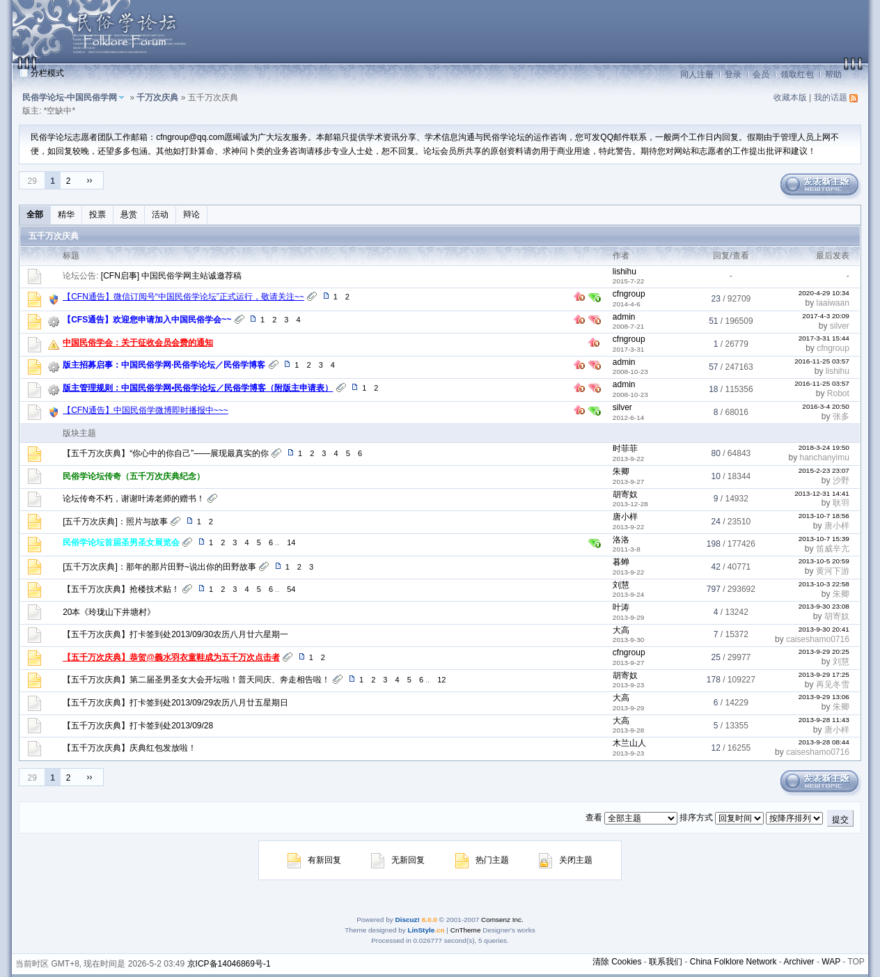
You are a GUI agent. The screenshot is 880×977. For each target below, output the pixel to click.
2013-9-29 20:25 (824, 651)
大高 (621, 630)
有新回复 (314, 860)
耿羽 (841, 503)
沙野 (841, 480)
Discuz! (407, 919)
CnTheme (465, 930)
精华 (66, 214)
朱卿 (621, 471)
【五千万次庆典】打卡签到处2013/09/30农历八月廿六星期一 (175, 634)
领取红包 (797, 74)
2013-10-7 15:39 (824, 538)
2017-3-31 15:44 (824, 338)
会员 (761, 74)
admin (624, 317)
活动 (160, 214)
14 (291, 542)
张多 (841, 416)
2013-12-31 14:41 (821, 493)
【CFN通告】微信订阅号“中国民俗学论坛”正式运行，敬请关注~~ (183, 297)
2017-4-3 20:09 (825, 316)
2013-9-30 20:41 (824, 629)
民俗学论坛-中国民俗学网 (69, 97)
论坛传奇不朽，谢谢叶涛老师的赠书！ (134, 498)
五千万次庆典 (54, 236)
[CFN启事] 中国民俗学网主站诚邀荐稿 (171, 276)
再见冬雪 (832, 684)
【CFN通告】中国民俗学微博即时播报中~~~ (145, 410)
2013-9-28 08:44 (824, 742)
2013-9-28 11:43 (824, 720)
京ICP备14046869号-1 (229, 964)
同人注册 (697, 74)
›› (90, 180)
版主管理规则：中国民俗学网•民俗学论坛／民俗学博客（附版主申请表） (198, 388)
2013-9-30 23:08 (824, 606)
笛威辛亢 (832, 549)
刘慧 (621, 585)
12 (441, 679)
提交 (840, 819)
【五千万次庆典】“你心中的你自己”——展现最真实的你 (166, 453)
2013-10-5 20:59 (824, 561)
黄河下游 (832, 571)
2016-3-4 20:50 (825, 406)
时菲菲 (625, 448)
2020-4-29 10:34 (824, 293)
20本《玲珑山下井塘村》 (109, 612)
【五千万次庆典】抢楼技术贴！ (121, 589)
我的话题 (830, 97)
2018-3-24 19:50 (824, 447)
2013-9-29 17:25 (824, 674)
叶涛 (621, 607)
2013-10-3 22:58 (824, 584)
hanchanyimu (824, 457)
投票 (97, 214)
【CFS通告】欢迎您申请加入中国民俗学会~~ (147, 320)
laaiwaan (832, 303)
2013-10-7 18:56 (824, 515)
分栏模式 (47, 73)
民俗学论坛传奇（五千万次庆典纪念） (134, 476)
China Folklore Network (733, 962)
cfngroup (629, 294)
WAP (831, 962)
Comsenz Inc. (502, 919)
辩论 (191, 214)
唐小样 (625, 517)
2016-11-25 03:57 (821, 361)
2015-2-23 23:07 (824, 470)
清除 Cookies (617, 962)
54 (291, 589)
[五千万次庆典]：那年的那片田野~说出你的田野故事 (159, 567)
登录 (733, 74)
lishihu (624, 271)
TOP (855, 962)
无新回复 (398, 860)
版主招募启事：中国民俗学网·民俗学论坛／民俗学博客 (164, 365)
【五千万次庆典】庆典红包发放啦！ (129, 748)
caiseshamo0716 (817, 639)
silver (839, 326)
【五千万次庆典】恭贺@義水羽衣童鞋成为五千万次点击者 (171, 657)
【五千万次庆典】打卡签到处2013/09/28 (138, 725)
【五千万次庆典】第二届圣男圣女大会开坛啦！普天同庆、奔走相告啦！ (196, 680)
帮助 (833, 74)
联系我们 (665, 962)
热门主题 (482, 860)
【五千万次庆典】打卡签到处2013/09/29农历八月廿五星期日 (175, 703)
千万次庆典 (157, 97)
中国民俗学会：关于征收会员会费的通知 (138, 342)
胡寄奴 (625, 494)
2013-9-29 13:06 (824, 697)
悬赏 (128, 214)
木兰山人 (629, 743)
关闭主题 (565, 860)
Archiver (799, 962)
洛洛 (621, 540)
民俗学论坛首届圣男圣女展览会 (121, 542)
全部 (34, 214)
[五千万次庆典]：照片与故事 (115, 521)
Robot (838, 393)
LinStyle (421, 930)
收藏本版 (790, 97)
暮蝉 (621, 562)
